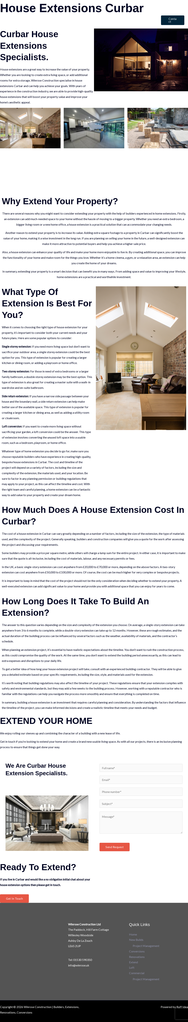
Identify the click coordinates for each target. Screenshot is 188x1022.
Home (42, 13)
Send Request (115, 847)
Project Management (146, 946)
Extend (122, 13)
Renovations (104, 13)
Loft (135, 13)
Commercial (45, 26)
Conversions (82, 13)
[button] (172, 20)
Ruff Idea (182, 1007)
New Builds (59, 13)
